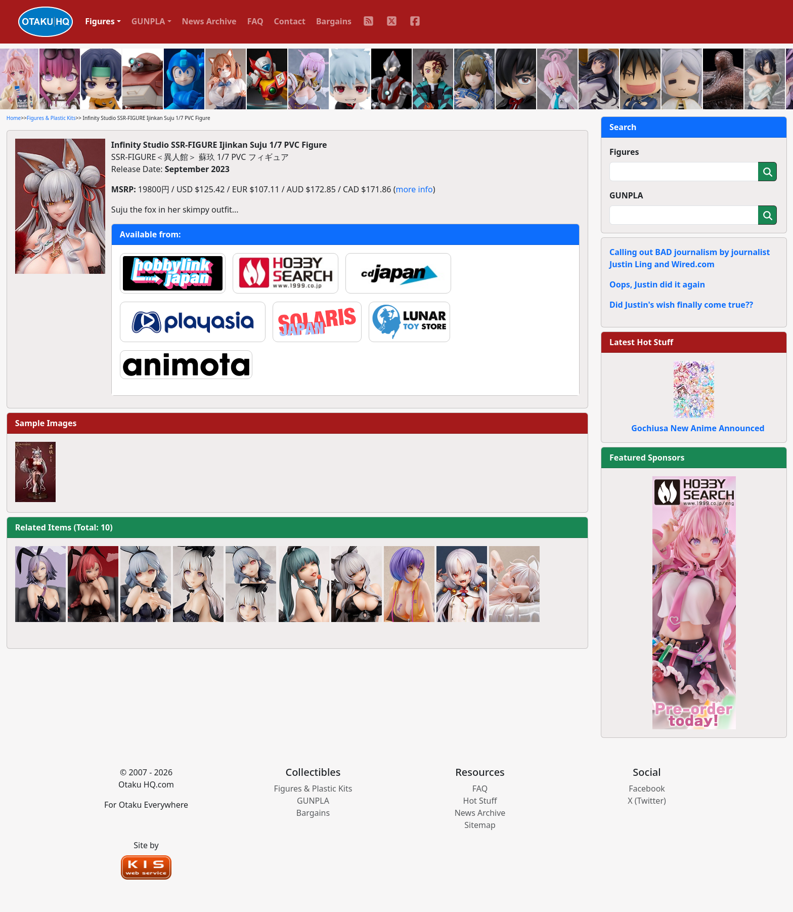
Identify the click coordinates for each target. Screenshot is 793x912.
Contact (289, 21)
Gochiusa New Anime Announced (697, 428)
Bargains (333, 21)
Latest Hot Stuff (641, 342)
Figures (624, 151)
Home (14, 117)
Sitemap (480, 825)
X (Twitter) (647, 800)
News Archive (209, 21)
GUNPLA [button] (148, 21)
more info (413, 189)
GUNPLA (626, 195)
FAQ (255, 21)
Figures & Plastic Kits (51, 117)
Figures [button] (100, 21)
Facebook (647, 788)
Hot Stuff (480, 800)
